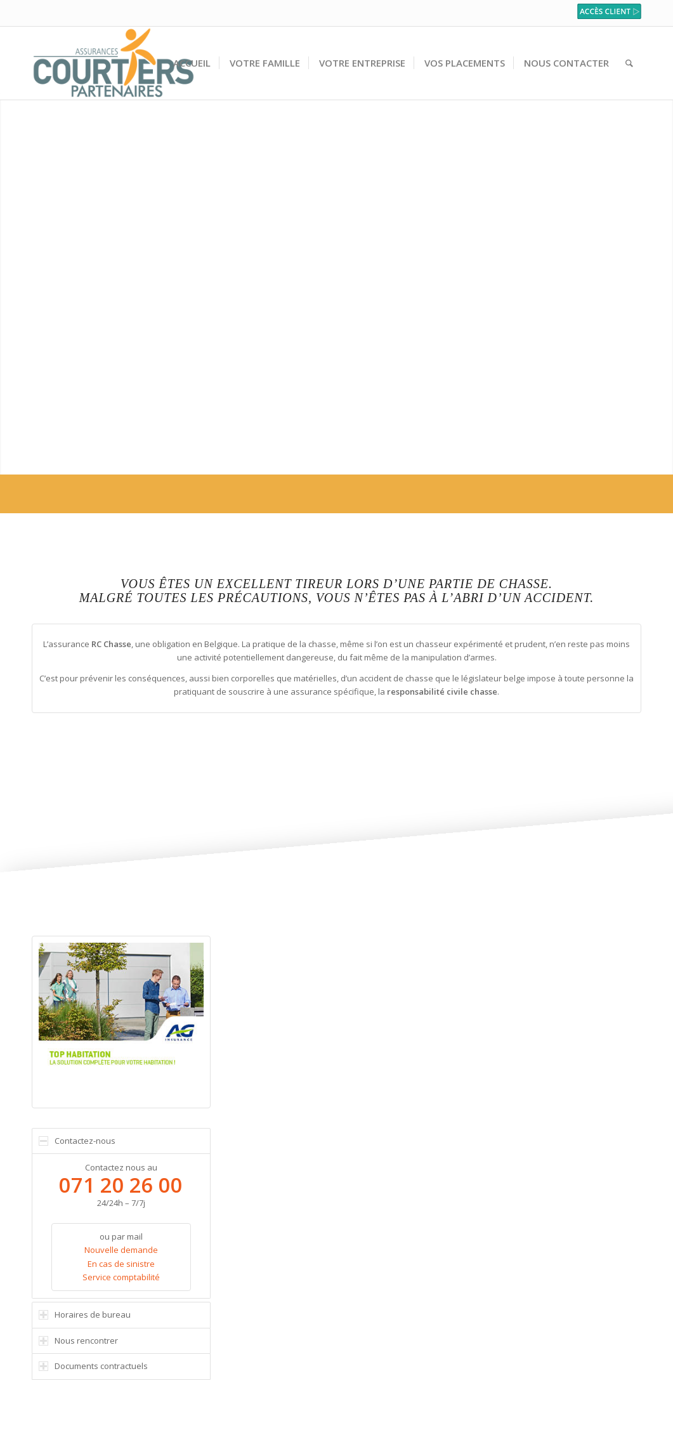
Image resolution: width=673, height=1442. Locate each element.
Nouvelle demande (121, 1249)
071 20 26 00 (121, 1184)
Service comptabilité (121, 1277)
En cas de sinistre (121, 1263)
